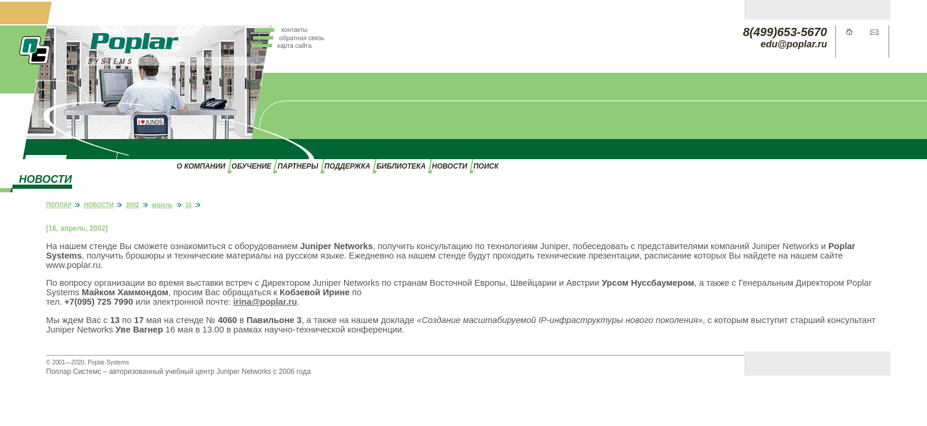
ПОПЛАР (59, 205)
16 (188, 205)
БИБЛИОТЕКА (401, 166)
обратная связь (301, 37)
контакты (294, 29)
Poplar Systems (108, 362)
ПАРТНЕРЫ (297, 166)
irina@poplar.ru (265, 301)
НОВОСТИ (450, 166)
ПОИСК (486, 166)
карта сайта (294, 45)
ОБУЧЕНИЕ (251, 166)
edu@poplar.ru (794, 44)
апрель (162, 205)
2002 (132, 205)
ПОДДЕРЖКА (348, 166)
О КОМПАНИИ (201, 166)
